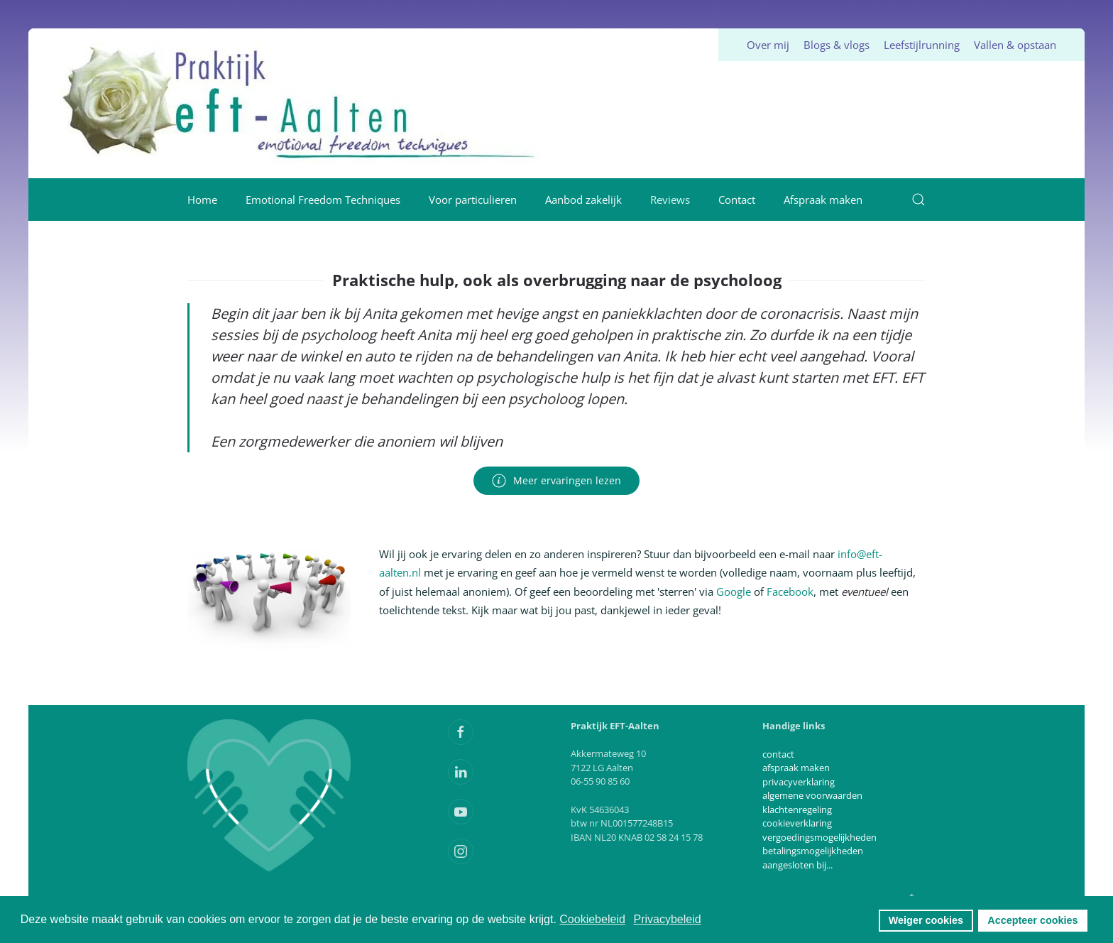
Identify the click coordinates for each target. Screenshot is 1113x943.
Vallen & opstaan (1015, 45)
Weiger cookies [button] (926, 920)
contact (778, 754)
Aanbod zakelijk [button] (583, 199)
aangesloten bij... (797, 864)
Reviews (670, 199)
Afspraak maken (823, 199)
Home (202, 199)
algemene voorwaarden (812, 795)
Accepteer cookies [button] (1032, 920)
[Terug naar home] (300, 103)
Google (733, 591)
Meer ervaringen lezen (556, 481)
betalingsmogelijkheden (812, 850)
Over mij (768, 45)
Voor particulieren (473, 199)
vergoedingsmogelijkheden (819, 837)
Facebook (790, 591)
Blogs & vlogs (837, 45)
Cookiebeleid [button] (592, 919)
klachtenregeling (797, 809)
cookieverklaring (797, 823)
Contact (736, 199)
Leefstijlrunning (922, 45)
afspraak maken (796, 767)
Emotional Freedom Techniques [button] (323, 199)
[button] (918, 199)
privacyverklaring (798, 781)
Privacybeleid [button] (667, 919)
